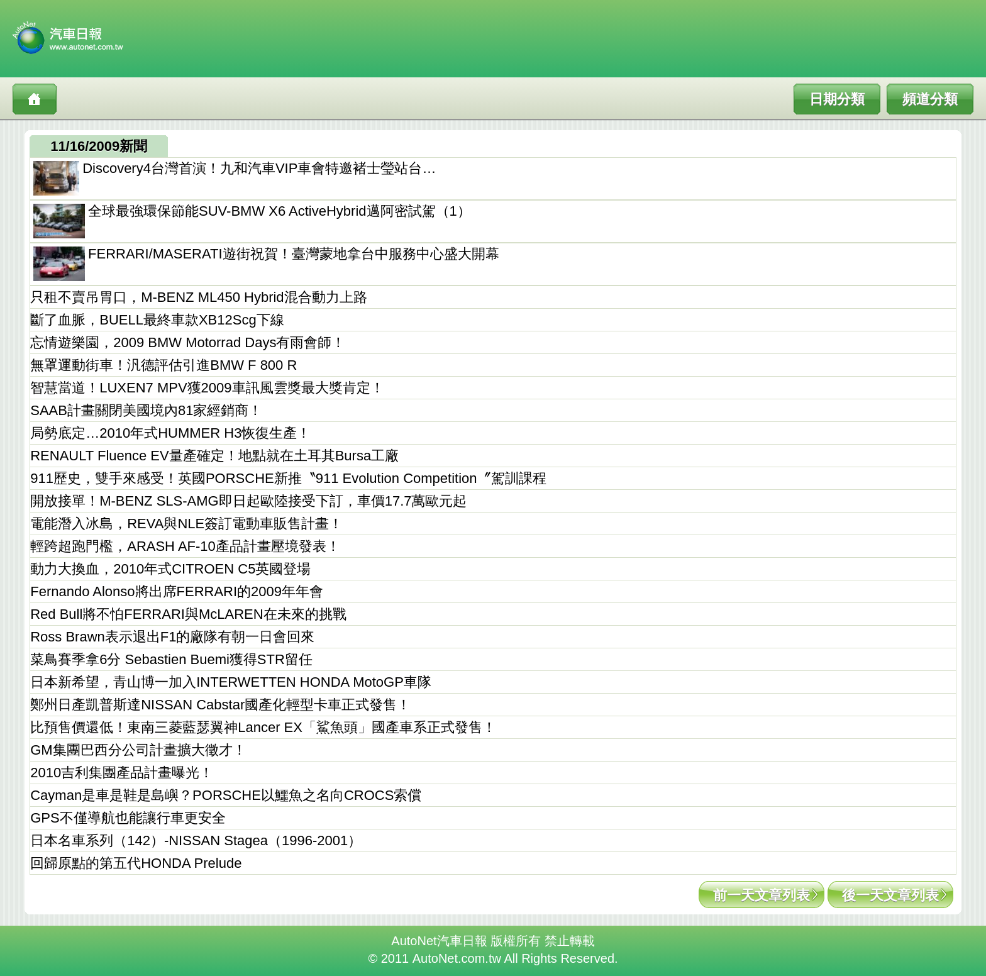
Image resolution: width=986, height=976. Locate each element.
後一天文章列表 (890, 895)
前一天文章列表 (761, 895)
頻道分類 (930, 99)
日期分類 (837, 99)
